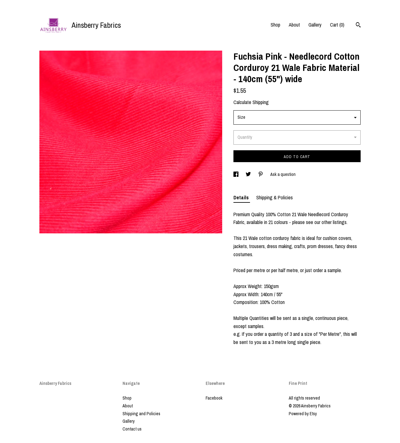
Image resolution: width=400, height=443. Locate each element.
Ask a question (283, 174)
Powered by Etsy (303, 413)
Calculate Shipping (251, 102)
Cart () (337, 24)
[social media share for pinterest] (261, 174)
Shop (275, 24)
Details (241, 197)
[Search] (358, 25)
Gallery (315, 24)
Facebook (214, 398)
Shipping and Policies (141, 413)
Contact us (132, 429)
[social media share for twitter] (249, 174)
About (294, 24)
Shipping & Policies (274, 197)
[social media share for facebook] (236, 174)
